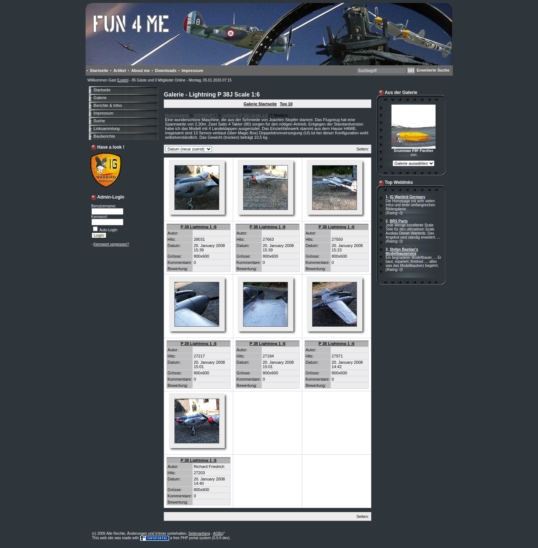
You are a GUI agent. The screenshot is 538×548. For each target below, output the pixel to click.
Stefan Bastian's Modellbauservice (402, 251)
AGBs (218, 533)
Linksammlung (107, 128)
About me (140, 70)
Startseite (99, 70)
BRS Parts (399, 221)
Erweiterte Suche (433, 70)
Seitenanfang (199, 533)
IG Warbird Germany (407, 197)
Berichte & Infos (108, 105)
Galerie (100, 97)
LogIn (122, 80)
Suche (99, 121)
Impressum (192, 70)
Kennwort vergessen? (111, 244)
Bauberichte (104, 136)
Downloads (166, 70)
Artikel (119, 70)
